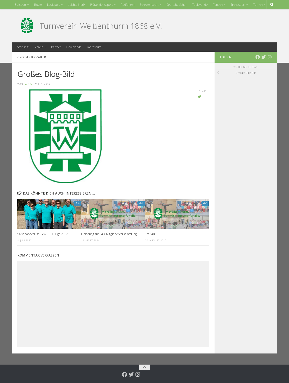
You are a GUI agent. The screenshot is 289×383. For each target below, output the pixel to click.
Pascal (28, 84)
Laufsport (53, 5)
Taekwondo (200, 5)
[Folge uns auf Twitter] (263, 57)
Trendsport (238, 5)
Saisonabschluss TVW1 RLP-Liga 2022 (43, 234)
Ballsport (20, 5)
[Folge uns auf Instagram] (269, 57)
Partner (56, 47)
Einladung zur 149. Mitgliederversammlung (109, 234)
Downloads (73, 47)
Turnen (258, 5)
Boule (38, 5)
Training (150, 234)
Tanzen (218, 5)
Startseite (23, 47)
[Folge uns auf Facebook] (257, 57)
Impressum (93, 47)
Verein (39, 47)
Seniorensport (149, 5)
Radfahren (128, 5)
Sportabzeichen (176, 5)
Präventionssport (101, 5)
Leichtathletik (76, 5)
